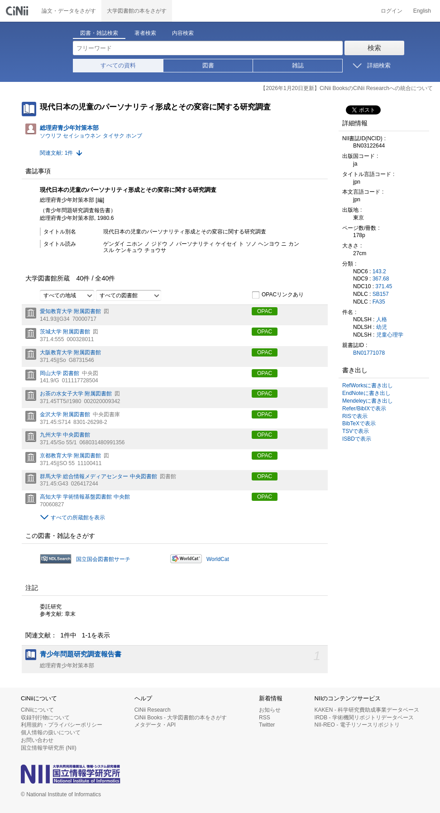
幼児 (381, 327)
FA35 (379, 302)
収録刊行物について (45, 717)
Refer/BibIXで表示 (364, 408)
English (422, 11)
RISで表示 (355, 416)
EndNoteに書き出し (366, 393)
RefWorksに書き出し (367, 385)
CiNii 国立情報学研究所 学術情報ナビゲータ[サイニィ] (18, 11)
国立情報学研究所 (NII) (49, 748)
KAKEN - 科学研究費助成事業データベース (367, 710)
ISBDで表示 (356, 439)
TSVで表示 (355, 431)
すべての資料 (118, 65)
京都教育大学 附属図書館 (70, 455)
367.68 (381, 279)
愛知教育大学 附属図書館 (70, 311)
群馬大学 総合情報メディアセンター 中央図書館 (98, 476)
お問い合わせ (37, 740)
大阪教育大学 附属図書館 (70, 352)
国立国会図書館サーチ (103, 559)
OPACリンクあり (278, 295)
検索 (374, 48)
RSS (264, 717)
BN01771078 (369, 353)
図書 (208, 65)
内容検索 (183, 33)
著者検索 (145, 33)
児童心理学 (389, 335)
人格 (381, 319)
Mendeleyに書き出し (367, 401)
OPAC (264, 311)
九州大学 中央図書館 (65, 435)
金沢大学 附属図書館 (65, 414)
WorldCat (217, 559)
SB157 (381, 294)
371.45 (383, 286)
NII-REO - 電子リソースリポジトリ (357, 725)
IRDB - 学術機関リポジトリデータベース (364, 717)
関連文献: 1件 (56, 153)
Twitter (267, 725)
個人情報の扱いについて (51, 732)
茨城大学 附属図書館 (65, 331)
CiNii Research (152, 710)
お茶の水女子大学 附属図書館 (76, 393)
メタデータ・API (155, 725)
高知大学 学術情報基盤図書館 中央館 (85, 497)
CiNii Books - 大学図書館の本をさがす (180, 717)
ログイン (391, 11)
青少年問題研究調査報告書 (80, 654)
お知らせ (270, 710)
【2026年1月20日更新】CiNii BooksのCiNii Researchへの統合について (346, 88)
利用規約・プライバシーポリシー (61, 725)
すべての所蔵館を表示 (78, 517)
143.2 (379, 271)
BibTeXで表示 (359, 423)
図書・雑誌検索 (99, 33)
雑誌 (298, 65)
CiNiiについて (37, 710)
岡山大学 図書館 (59, 373)
